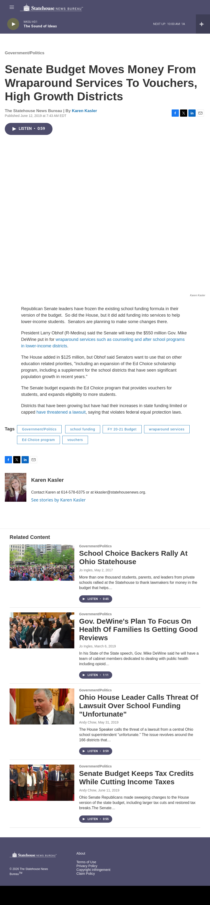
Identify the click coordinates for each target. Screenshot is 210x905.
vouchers (75, 440)
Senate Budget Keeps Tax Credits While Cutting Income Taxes (136, 777)
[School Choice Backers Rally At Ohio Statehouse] (42, 562)
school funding (82, 429)
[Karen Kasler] (15, 487)
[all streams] (203, 24)
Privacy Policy (86, 866)
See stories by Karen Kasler (58, 500)
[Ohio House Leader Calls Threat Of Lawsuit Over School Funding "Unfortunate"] (42, 706)
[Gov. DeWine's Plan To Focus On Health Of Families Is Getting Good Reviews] (42, 630)
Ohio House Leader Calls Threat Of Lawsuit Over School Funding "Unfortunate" (138, 705)
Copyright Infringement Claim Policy (93, 871)
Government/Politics (24, 53)
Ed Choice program (38, 440)
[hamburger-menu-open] (11, 7)
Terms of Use (86, 862)
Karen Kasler (84, 111)
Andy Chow (87, 722)
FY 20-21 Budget (122, 429)
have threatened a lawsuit (61, 412)
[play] (13, 24)
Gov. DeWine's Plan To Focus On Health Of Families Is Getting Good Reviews (138, 629)
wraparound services (167, 429)
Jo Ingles (86, 570)
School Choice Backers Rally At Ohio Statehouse (133, 557)
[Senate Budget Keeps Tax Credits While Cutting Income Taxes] (42, 783)
